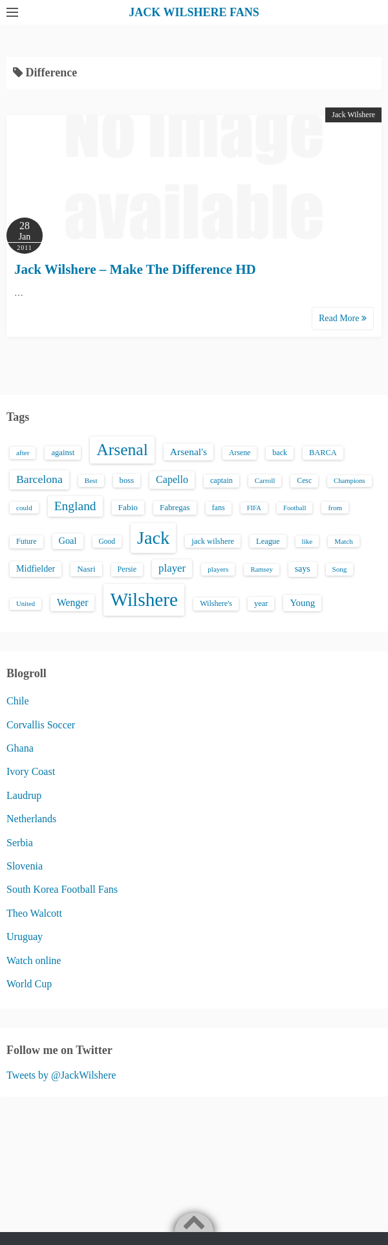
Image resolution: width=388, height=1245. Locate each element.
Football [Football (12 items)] (295, 507)
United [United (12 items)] (25, 603)
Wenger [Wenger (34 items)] (72, 602)
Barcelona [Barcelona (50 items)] (39, 479)
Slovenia (24, 865)
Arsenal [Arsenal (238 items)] (122, 449)
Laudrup (23, 795)
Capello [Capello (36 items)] (172, 479)
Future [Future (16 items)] (26, 541)
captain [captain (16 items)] (221, 480)
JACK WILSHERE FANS (194, 12)
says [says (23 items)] (302, 569)
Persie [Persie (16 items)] (127, 569)
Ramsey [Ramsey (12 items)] (261, 569)
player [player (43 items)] (172, 568)
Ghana (20, 748)
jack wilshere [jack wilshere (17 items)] (212, 541)
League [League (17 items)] (268, 541)
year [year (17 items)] (261, 603)
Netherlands (31, 818)
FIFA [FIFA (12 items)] (254, 507)
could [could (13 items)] (24, 507)
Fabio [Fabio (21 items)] (128, 507)
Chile (17, 700)
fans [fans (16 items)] (218, 507)
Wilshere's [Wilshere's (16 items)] (216, 603)
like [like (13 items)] (307, 541)
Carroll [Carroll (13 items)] (265, 480)
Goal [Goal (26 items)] (68, 540)
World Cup (29, 983)
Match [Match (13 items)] (343, 541)
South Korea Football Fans (62, 889)
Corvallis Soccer (40, 724)
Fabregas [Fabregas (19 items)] (174, 507)
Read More (343, 318)
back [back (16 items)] (279, 452)
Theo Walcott (34, 913)
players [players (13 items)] (218, 569)
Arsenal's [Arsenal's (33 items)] (188, 451)
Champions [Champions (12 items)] (349, 480)
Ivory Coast (30, 771)
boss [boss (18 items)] (127, 480)
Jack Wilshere (353, 114)
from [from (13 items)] (335, 507)
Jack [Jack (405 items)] (153, 538)
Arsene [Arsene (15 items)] (239, 453)
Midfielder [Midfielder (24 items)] (35, 568)
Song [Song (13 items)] (339, 569)
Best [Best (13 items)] (91, 480)
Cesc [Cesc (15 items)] (304, 481)
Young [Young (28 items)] (302, 603)
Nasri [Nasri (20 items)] (86, 569)
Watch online (33, 960)
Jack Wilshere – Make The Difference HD (135, 269)
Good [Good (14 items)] (107, 541)
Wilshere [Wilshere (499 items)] (144, 599)
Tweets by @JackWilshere (61, 1075)
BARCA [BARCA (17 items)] (323, 452)
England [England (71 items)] (75, 506)
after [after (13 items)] (22, 452)
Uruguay (24, 936)
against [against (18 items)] (62, 452)
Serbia (19, 842)
